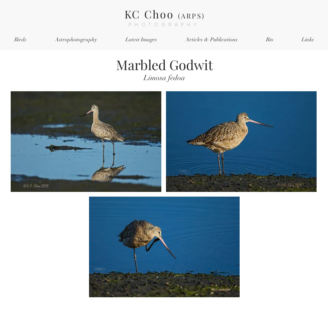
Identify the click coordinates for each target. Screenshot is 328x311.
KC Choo (165, 14)
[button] (20, 40)
